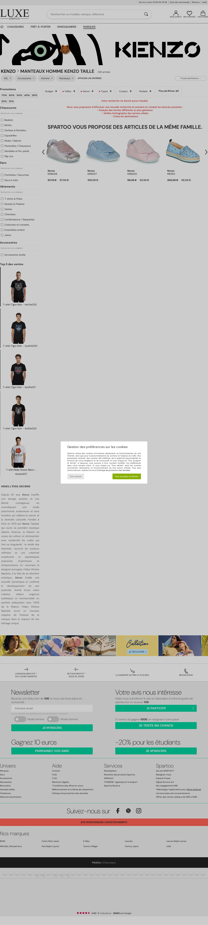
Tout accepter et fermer (126, 476)
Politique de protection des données (113, 470)
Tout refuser (76, 476)
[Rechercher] (146, 14)
